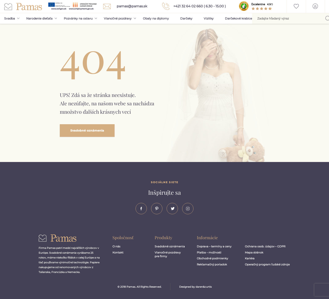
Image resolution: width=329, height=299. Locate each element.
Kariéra (250, 258)
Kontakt (117, 252)
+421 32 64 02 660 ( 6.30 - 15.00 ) (193, 6)
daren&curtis (204, 286)
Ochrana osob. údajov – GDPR (265, 246)
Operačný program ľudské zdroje (267, 264)
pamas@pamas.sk (124, 6)
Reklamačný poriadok (212, 264)
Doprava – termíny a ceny (214, 246)
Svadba (9, 18)
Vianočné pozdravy (118, 18)
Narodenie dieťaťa (39, 18)
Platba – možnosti (209, 252)
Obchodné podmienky (212, 258)
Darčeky (186, 18)
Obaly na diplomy (156, 18)
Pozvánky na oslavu (78, 18)
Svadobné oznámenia (87, 130)
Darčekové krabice (238, 18)
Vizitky (209, 18)
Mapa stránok (254, 252)
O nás (116, 246)
